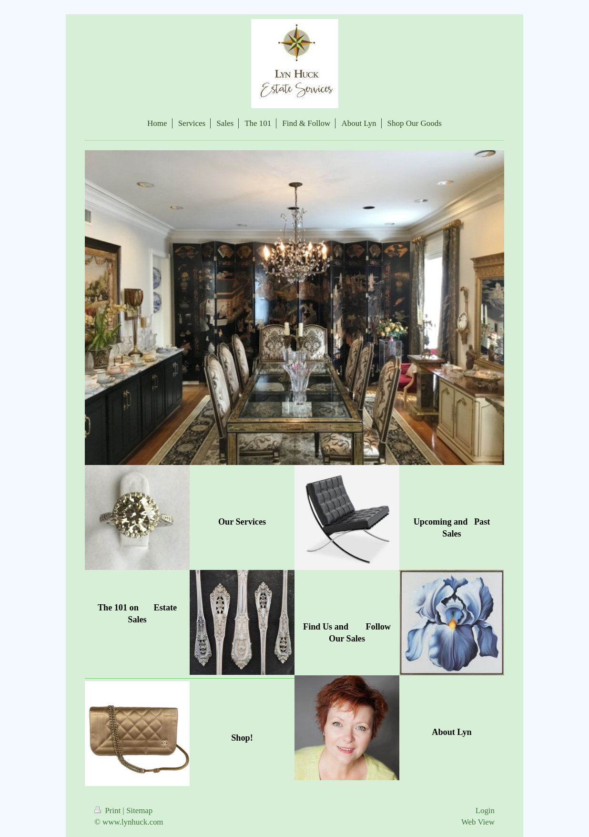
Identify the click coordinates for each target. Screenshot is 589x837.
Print (108, 810)
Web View (478, 822)
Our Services (242, 522)
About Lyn (451, 732)
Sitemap (139, 810)
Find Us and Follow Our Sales (347, 632)
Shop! (242, 738)
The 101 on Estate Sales (137, 613)
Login (485, 810)
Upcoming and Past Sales (452, 527)
